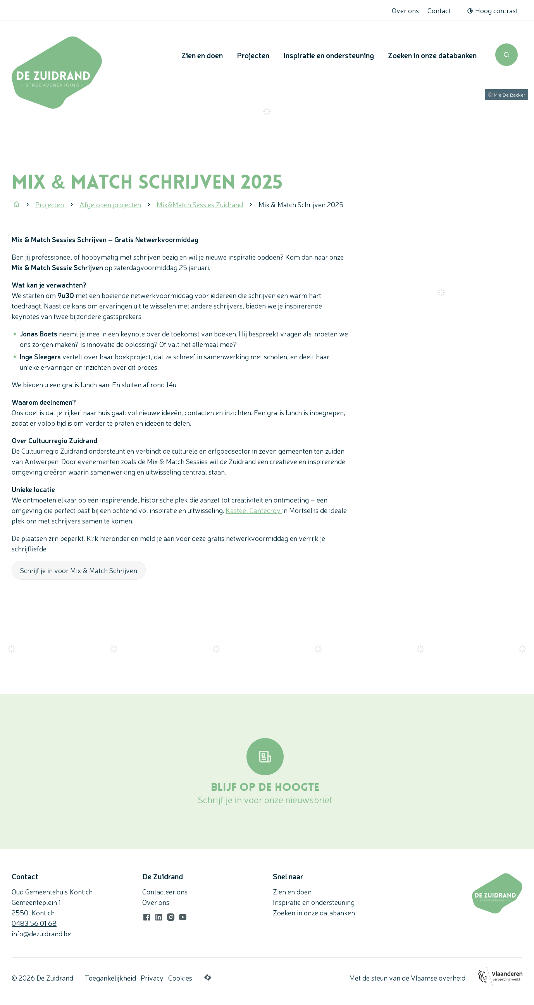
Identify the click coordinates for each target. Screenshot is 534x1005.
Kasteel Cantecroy (254, 510)
